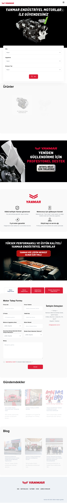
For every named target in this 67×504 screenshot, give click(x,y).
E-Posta (5, 313)
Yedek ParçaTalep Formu (37, 290)
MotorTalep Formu (10, 290)
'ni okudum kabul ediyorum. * (19, 362)
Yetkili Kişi (27, 313)
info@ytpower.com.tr (54, 325)
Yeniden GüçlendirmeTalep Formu (54, 290)
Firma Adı (5, 304)
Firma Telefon (28, 304)
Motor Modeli (27, 322)
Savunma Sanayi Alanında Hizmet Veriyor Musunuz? (12, 331)
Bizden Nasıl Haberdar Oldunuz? (33, 331)
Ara (33, 77)
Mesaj (4, 340)
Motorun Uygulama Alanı (10, 322)
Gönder (35, 367)
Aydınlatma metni (11, 362)
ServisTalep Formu (24, 290)
